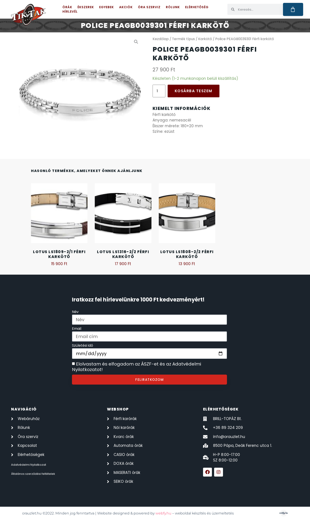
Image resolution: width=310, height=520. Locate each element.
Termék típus (183, 39)
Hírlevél (70, 11)
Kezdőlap (161, 39)
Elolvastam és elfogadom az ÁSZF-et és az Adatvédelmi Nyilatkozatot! (136, 367)
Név (75, 312)
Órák (67, 7)
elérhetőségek (221, 409)
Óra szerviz (149, 7)
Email (76, 329)
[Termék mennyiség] (159, 91)
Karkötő (205, 39)
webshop (118, 409)
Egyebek (106, 7)
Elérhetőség (197, 7)
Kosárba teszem (193, 91)
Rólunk (173, 7)
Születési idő (82, 346)
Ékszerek (86, 7)
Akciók (126, 7)
